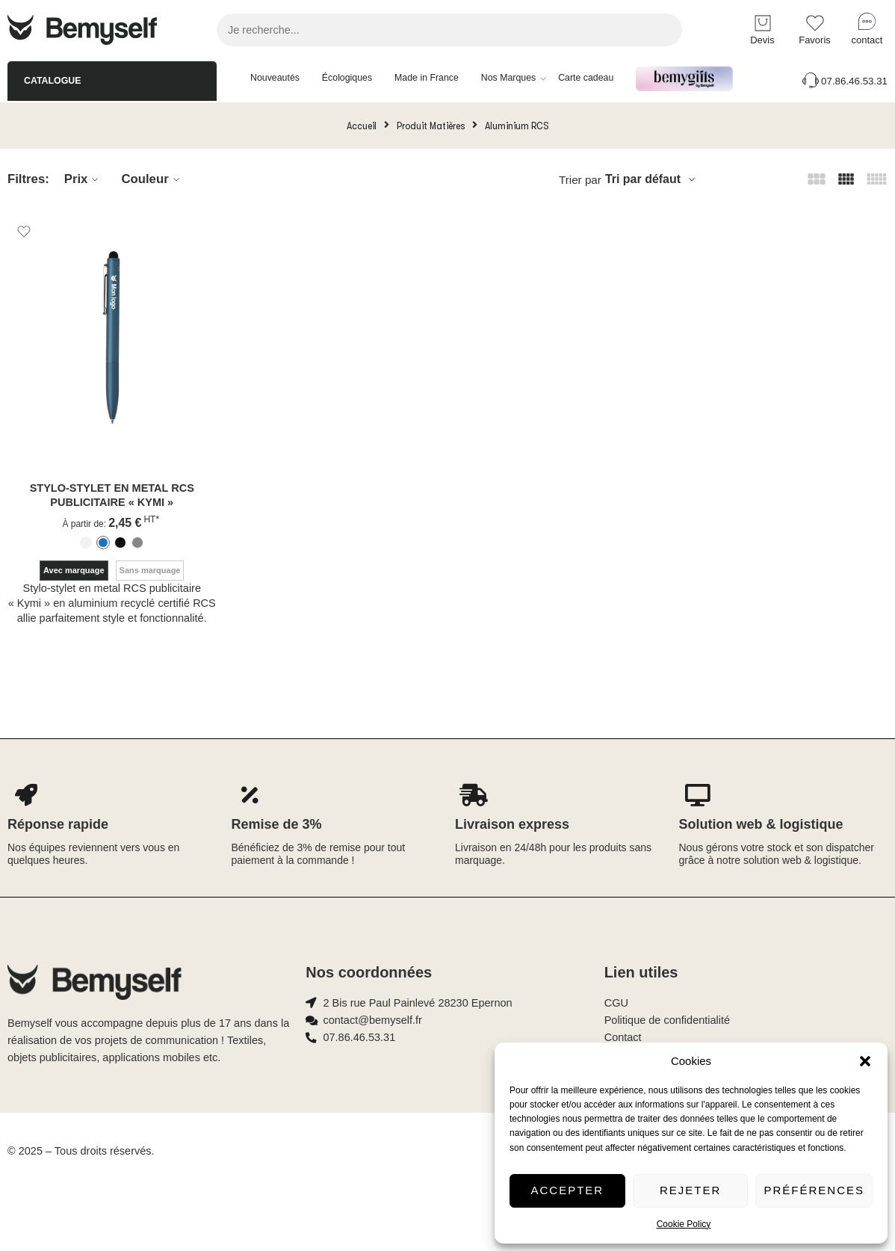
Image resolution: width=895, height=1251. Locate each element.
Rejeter (690, 1190)
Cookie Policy (684, 1224)
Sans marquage (150, 570)
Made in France (426, 77)
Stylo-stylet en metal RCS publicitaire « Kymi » (112, 495)
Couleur (152, 179)
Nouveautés (275, 77)
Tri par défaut (643, 179)
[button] (865, 1061)
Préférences (814, 1190)
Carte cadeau (585, 77)
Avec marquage (74, 570)
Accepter (567, 1190)
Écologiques (347, 77)
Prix (83, 179)
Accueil (362, 126)
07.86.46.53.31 (844, 81)
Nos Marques (508, 78)
